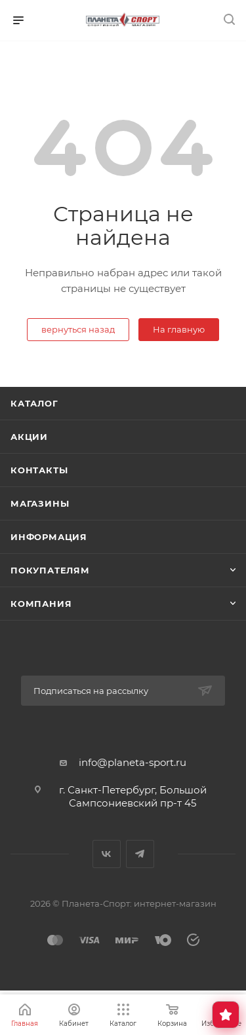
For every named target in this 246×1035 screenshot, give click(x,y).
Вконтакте (106, 854)
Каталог (34, 403)
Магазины (39, 503)
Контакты (39, 470)
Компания (41, 603)
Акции (29, 436)
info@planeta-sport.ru (132, 762)
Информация (48, 537)
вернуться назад (78, 329)
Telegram (140, 854)
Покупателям (50, 570)
